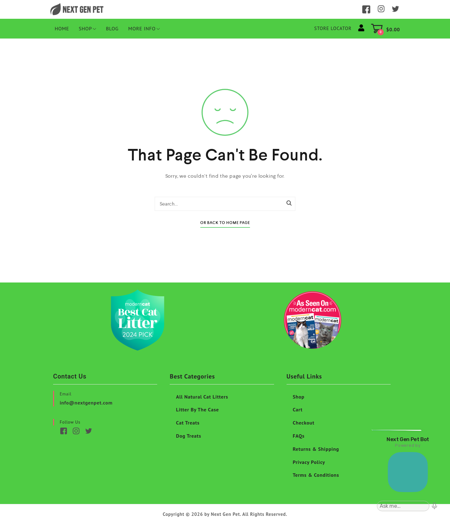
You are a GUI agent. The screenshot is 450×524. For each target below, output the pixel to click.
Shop (87, 28)
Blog (112, 28)
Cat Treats (187, 423)
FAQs (299, 436)
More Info (144, 28)
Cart (298, 409)
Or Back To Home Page (225, 223)
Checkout (304, 423)
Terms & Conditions (316, 475)
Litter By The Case (197, 409)
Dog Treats (188, 436)
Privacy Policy (309, 462)
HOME (62, 28)
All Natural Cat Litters (202, 397)
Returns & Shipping (316, 449)
